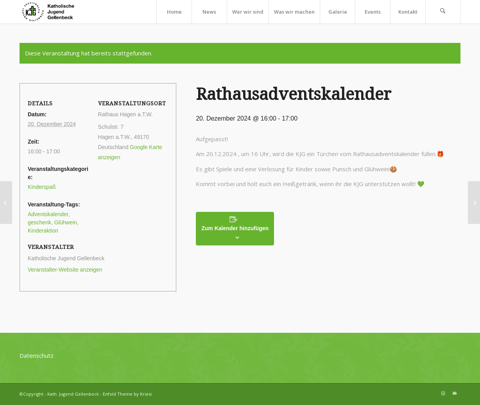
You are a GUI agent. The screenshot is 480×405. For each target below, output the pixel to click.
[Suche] (442, 11)
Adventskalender (48, 214)
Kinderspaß (42, 187)
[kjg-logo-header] (52, 11)
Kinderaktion (43, 230)
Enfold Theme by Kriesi (127, 394)
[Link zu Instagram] (443, 393)
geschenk (39, 222)
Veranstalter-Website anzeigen (65, 269)
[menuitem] (174, 11)
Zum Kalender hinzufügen (235, 228)
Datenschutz (37, 355)
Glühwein (65, 222)
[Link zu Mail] (454, 393)
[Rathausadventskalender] (6, 202)
